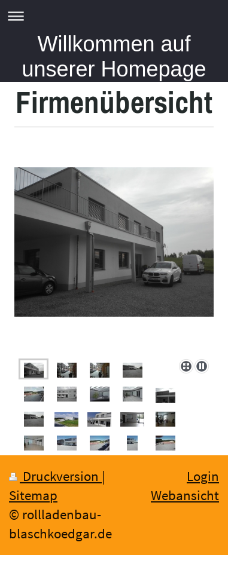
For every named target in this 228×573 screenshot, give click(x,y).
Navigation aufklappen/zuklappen (114, 16)
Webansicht (185, 495)
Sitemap (33, 495)
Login (203, 476)
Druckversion (55, 476)
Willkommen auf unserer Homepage (114, 56)
